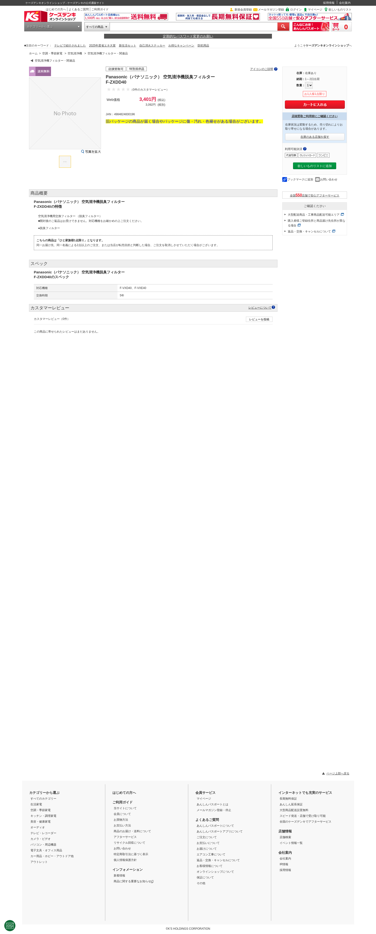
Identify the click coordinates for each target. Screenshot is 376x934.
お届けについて (207, 848)
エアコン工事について (211, 854)
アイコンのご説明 (261, 69)
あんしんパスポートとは (212, 804)
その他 (201, 883)
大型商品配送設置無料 (294, 810)
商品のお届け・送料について (132, 831)
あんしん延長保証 (291, 804)
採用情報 (329, 3)
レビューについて (259, 307)
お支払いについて (208, 843)
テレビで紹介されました (70, 45)
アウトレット (39, 862)
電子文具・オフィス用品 (46, 850)
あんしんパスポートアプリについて (220, 831)
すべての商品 (94, 27)
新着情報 (119, 875)
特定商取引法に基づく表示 (131, 854)
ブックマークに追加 (300, 179)
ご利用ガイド (100, 9)
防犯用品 (203, 45)
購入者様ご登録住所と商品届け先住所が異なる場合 (316, 223)
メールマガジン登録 (271, 9)
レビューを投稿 (259, 319)
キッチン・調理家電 (43, 816)
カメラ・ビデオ (40, 839)
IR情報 (284, 864)
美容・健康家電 (40, 821)
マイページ (315, 9)
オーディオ (37, 827)
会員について (122, 814)
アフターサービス (125, 837)
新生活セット (127, 45)
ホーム (33, 53)
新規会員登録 (243, 9)
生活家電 (36, 804)
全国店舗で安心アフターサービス (315, 195)
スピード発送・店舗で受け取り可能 (303, 816)
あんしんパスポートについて (215, 825)
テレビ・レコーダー (43, 833)
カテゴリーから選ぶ (40, 26)
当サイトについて (125, 808)
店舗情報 (285, 831)
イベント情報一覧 (291, 843)
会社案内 (345, 3)
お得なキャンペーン (181, 45)
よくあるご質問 (79, 9)
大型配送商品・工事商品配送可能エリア (314, 214)
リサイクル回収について (129, 842)
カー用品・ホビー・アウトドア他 (52, 856)
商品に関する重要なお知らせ (134, 881)
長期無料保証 (288, 798)
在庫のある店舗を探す (314, 136)
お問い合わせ (328, 179)
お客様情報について (210, 866)
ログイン (296, 9)
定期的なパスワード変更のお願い (188, 36)
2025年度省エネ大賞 (102, 45)
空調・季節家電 (52, 53)
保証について (205, 877)
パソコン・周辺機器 (43, 844)
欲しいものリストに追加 (315, 166)
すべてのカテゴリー (43, 798)
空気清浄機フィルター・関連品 (108, 53)
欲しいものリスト (340, 9)
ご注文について (207, 837)
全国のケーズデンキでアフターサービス (305, 821)
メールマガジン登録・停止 (214, 810)
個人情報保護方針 (125, 860)
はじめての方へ (56, 9)
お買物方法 (121, 819)
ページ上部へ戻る (337, 773)
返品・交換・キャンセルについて (309, 231)
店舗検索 (285, 837)
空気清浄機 (75, 53)
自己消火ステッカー (152, 45)
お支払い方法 (122, 825)
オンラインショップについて (215, 871)
